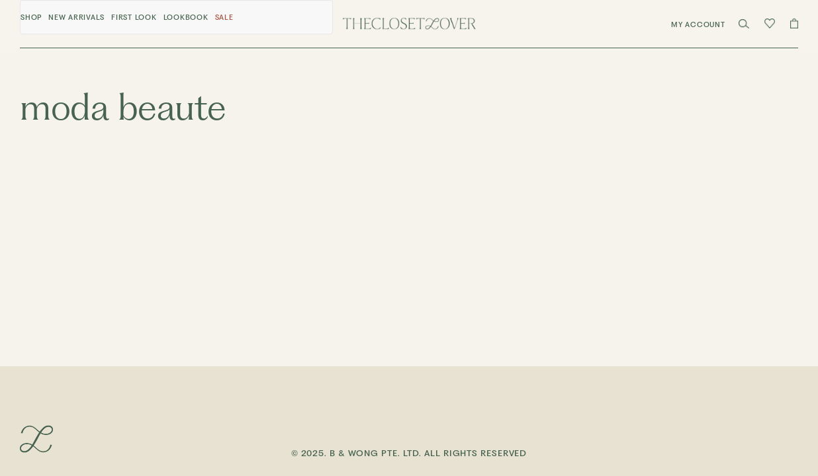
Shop (31, 17)
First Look (134, 17)
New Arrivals (76, 17)
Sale (224, 17)
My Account (698, 24)
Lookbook (185, 17)
